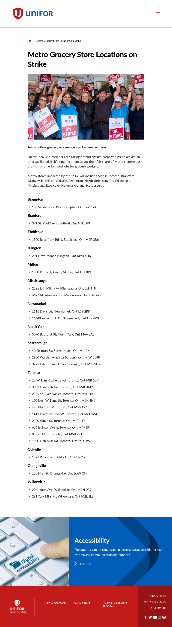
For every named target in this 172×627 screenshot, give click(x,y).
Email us (84, 563)
